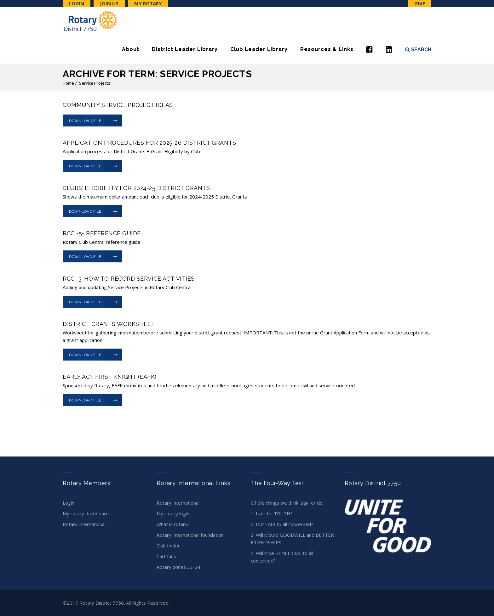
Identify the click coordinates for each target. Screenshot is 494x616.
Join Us (109, 3)
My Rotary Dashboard (86, 513)
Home (68, 83)
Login (76, 3)
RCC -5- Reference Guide (102, 233)
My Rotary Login (173, 513)
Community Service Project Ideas (118, 105)
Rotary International (84, 524)
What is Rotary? (173, 524)
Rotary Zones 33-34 (178, 567)
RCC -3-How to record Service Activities (129, 278)
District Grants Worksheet (109, 324)
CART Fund (166, 556)
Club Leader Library (259, 49)
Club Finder (168, 545)
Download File (93, 121)
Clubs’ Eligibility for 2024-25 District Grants (136, 188)
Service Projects (94, 83)
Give (419, 3)
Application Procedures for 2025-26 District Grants (149, 142)
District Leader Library (185, 49)
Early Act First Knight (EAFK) (110, 376)
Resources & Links (326, 49)
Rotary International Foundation (190, 535)
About (130, 49)
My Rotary (148, 3)
